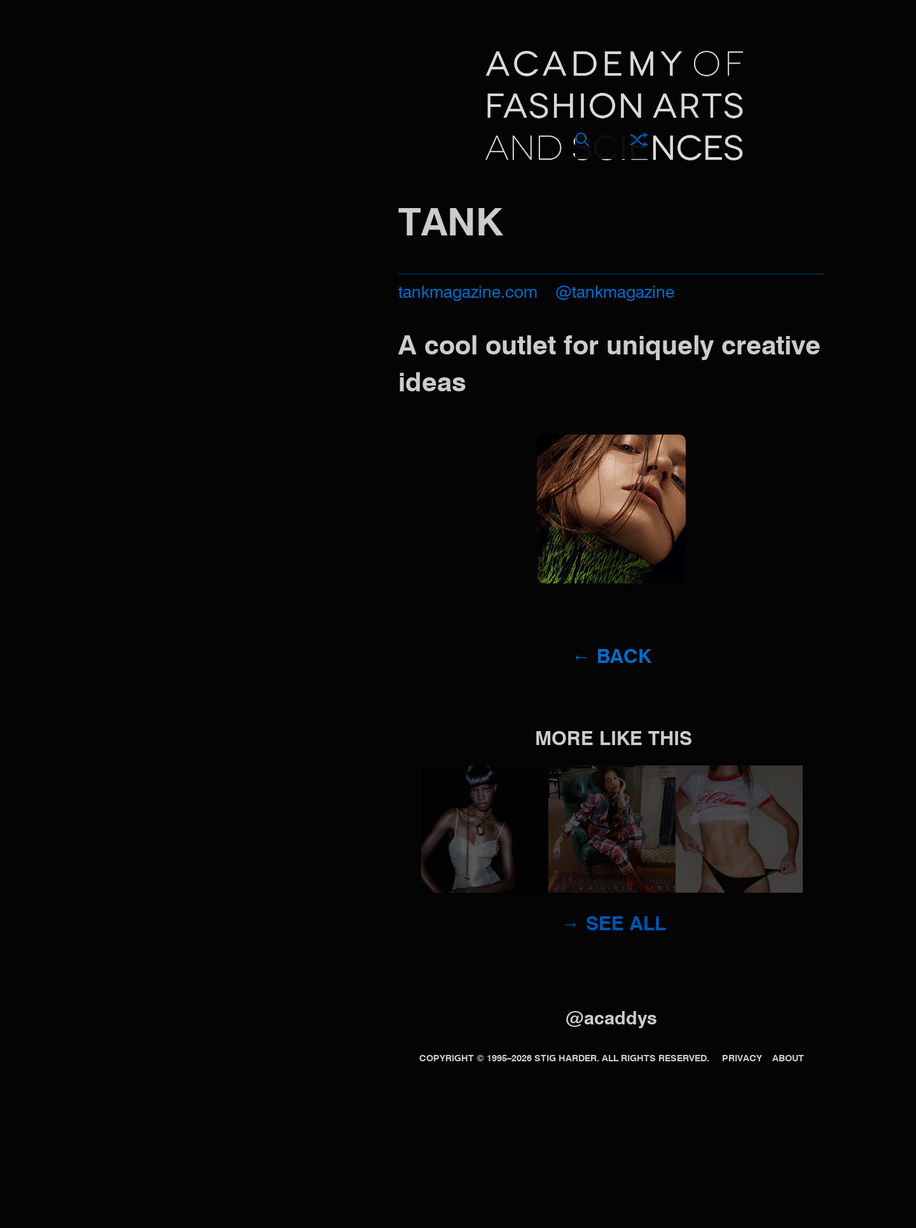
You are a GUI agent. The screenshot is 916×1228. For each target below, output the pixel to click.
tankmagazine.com (468, 293)
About (788, 1058)
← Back (611, 657)
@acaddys (611, 1019)
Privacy (742, 1058)
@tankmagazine (614, 293)
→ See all (613, 925)
